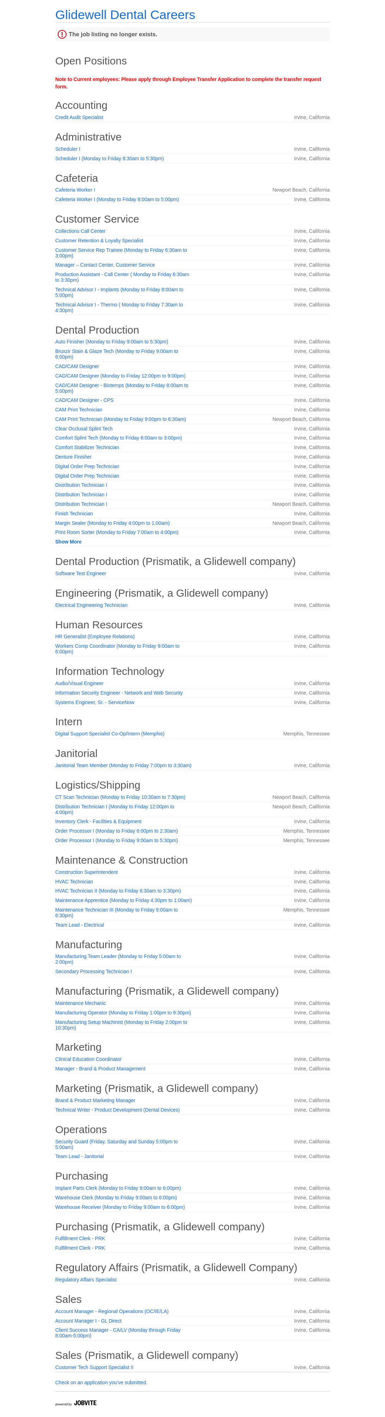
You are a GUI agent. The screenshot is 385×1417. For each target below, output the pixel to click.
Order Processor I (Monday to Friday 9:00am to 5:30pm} (116, 840)
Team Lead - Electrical (79, 925)
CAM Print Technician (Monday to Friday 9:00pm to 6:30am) (120, 419)
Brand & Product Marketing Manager (95, 1100)
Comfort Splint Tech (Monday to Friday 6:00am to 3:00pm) (118, 438)
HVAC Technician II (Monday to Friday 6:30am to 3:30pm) (118, 891)
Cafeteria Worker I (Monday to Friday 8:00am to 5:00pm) (117, 199)
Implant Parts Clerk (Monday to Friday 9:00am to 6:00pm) (118, 1188)
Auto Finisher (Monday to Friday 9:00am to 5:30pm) (111, 341)
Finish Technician (74, 513)
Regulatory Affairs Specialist (85, 1279)
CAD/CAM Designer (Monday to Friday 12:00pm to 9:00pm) (120, 376)
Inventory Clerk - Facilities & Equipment (98, 821)
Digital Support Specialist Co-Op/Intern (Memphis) (109, 734)
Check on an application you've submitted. (101, 1382)
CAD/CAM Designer (77, 366)
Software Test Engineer (80, 573)
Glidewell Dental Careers (125, 14)
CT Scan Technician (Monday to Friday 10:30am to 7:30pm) (120, 797)
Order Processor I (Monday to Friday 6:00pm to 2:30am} (116, 831)
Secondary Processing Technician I (93, 971)
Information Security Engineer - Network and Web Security (119, 693)
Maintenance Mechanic (80, 1003)
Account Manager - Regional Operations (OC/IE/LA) (112, 1311)
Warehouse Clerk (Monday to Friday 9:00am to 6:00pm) (116, 1197)
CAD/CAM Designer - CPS (84, 400)
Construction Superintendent (86, 872)
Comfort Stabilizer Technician (87, 447)
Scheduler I (67, 149)
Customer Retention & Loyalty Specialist (99, 240)
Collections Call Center (80, 231)
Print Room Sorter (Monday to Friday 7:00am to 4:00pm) (116, 532)
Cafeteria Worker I (75, 190)
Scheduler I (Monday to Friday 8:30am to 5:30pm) (109, 158)
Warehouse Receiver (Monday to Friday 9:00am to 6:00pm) (120, 1207)
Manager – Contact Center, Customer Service (105, 265)
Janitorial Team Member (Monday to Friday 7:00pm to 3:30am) (123, 765)
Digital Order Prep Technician (87, 466)
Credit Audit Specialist (79, 117)
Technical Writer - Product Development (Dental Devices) (117, 1110)
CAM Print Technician (78, 409)
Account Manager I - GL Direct (88, 1321)
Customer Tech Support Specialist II (94, 1367)
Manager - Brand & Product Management (100, 1068)
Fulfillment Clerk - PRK (80, 1238)
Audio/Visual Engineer (79, 683)
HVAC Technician (74, 881)
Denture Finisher (73, 457)
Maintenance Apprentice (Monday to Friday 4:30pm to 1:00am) (123, 900)
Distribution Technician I (81, 485)
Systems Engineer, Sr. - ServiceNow (94, 702)
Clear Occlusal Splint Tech (84, 428)
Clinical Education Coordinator (88, 1059)
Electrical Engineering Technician (91, 605)
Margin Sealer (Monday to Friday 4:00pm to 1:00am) (112, 523)
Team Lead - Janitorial (79, 1156)
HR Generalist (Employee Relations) (95, 636)
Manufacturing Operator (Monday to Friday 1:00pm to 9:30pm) (123, 1012)
